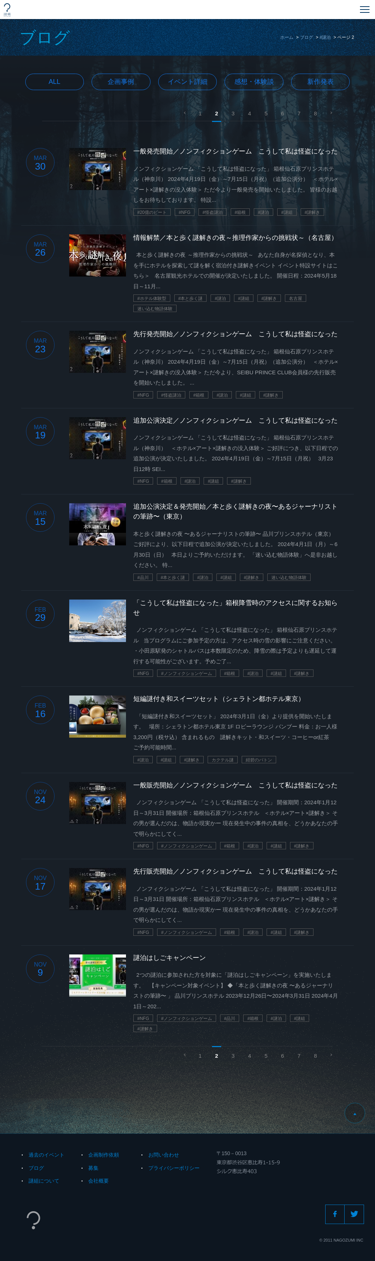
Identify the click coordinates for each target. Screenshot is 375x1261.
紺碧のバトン (259, 760)
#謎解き (312, 212)
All (54, 81)
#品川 (143, 577)
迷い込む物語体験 (154, 308)
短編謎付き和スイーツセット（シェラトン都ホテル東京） (219, 698)
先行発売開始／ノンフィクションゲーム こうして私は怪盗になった (235, 334)
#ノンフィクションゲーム (186, 673)
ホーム (286, 37)
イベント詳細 (187, 81)
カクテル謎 (223, 760)
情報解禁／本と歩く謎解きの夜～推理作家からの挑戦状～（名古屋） (235, 237)
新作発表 (320, 81)
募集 (93, 1168)
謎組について (44, 1181)
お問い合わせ (163, 1155)
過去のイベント (46, 1155)
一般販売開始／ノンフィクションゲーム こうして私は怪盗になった (235, 785)
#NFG (184, 212)
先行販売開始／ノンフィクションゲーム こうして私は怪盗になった (235, 871)
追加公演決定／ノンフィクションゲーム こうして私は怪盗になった (235, 420)
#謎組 (287, 212)
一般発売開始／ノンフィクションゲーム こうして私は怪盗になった (235, 151)
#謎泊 (325, 37)
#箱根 (240, 212)
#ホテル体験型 (151, 298)
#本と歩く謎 (190, 298)
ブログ (306, 37)
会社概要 (98, 1181)
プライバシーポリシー (174, 1168)
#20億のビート (152, 212)
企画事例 (121, 81)
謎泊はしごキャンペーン (169, 957)
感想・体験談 (254, 81)
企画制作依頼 (103, 1155)
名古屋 (295, 298)
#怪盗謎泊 (213, 212)
